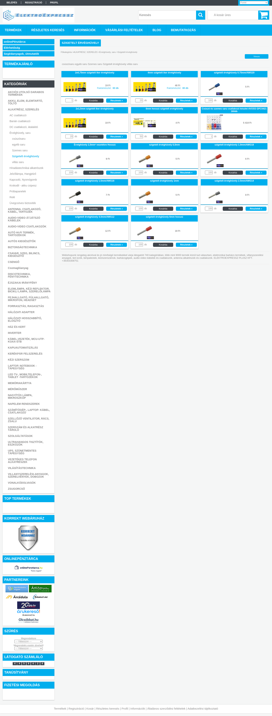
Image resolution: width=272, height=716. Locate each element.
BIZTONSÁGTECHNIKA (22, 247)
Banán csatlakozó (20, 121)
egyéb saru (18, 144)
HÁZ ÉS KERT (17, 326)
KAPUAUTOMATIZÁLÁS (23, 347)
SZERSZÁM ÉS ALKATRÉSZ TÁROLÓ (25, 428)
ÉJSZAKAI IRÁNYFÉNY (22, 282)
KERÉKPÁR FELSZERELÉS (25, 353)
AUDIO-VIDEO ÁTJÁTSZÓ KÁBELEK (24, 219)
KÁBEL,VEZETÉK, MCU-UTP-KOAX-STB (26, 340)
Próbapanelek (18, 191)
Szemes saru (20, 150)
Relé (12, 197)
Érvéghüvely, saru (20, 132)
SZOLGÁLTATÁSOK (20, 435)
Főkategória (66, 52)
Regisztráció (76, 708)
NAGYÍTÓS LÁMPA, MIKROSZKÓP (20, 396)
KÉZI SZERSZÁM (18, 359)
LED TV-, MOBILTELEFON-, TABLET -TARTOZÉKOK (25, 376)
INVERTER (14, 332)
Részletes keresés (107, 708)
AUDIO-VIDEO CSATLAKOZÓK (27, 226)
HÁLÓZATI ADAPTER (21, 312)
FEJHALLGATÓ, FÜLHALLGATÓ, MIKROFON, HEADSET (28, 299)
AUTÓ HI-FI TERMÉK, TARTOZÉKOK (21, 234)
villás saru (18, 162)
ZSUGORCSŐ (16, 488)
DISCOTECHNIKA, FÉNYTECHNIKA (19, 275)
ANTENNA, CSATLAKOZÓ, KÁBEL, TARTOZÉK (24, 210)
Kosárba (93, 100)
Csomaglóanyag (18, 267)
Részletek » (116, 100)
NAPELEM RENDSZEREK (24, 403)
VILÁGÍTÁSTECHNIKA (22, 468)
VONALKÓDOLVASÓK (22, 482)
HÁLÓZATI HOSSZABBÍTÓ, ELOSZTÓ (25, 319)
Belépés (12, 2)
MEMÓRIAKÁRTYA (20, 383)
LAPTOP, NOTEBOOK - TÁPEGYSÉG (22, 367)
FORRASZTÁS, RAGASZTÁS (26, 306)
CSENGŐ (13, 261)
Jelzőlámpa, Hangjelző (23, 173)
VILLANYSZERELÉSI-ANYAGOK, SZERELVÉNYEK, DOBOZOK (28, 475)
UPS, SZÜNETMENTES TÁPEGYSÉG (22, 452)
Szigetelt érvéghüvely (25, 156)
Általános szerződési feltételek (166, 708)
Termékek (60, 708)
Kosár (90, 708)
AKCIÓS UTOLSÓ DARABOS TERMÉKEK (26, 93)
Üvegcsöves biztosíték (23, 203)
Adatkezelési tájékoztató (203, 708)
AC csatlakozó (18, 115)
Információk (137, 708)
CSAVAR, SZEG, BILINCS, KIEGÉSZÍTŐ (24, 254)
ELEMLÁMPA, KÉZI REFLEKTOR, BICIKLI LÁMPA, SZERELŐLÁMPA (29, 290)
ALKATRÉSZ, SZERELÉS (23, 109)
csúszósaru (19, 138)
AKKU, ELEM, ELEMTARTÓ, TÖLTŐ (25, 102)
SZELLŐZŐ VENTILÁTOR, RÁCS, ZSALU (28, 420)
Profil (125, 708)
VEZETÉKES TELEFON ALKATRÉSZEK (22, 460)
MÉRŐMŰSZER (17, 389)
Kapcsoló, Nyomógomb (23, 179)
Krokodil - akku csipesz (23, 185)
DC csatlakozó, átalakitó (24, 127)
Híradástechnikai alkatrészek (26, 167)
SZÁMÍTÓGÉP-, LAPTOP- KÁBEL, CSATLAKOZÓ (29, 411)
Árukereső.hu (28, 615)
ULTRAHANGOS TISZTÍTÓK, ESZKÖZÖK (25, 443)
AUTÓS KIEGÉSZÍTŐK (22, 241)
